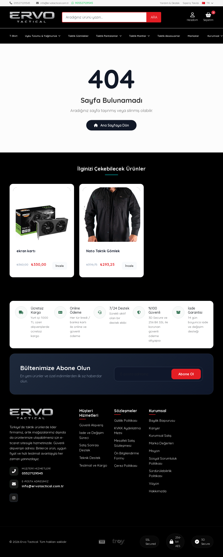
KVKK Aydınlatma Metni (127, 430)
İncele (60, 265)
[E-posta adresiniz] (144, 374)
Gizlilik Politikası (125, 420)
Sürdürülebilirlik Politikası (160, 473)
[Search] (104, 17)
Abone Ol (186, 374)
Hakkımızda (157, 491)
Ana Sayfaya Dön (111, 125)
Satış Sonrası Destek (89, 447)
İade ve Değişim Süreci (91, 435)
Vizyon (154, 483)
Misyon (154, 451)
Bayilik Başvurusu (162, 420)
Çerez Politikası (125, 466)
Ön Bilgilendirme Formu (126, 455)
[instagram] (14, 498)
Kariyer (154, 428)
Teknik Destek (89, 458)
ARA (154, 17)
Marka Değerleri (161, 443)
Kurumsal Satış (160, 435)
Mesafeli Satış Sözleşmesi (124, 443)
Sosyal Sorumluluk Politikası (163, 461)
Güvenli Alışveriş (91, 425)
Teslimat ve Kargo (93, 465)
